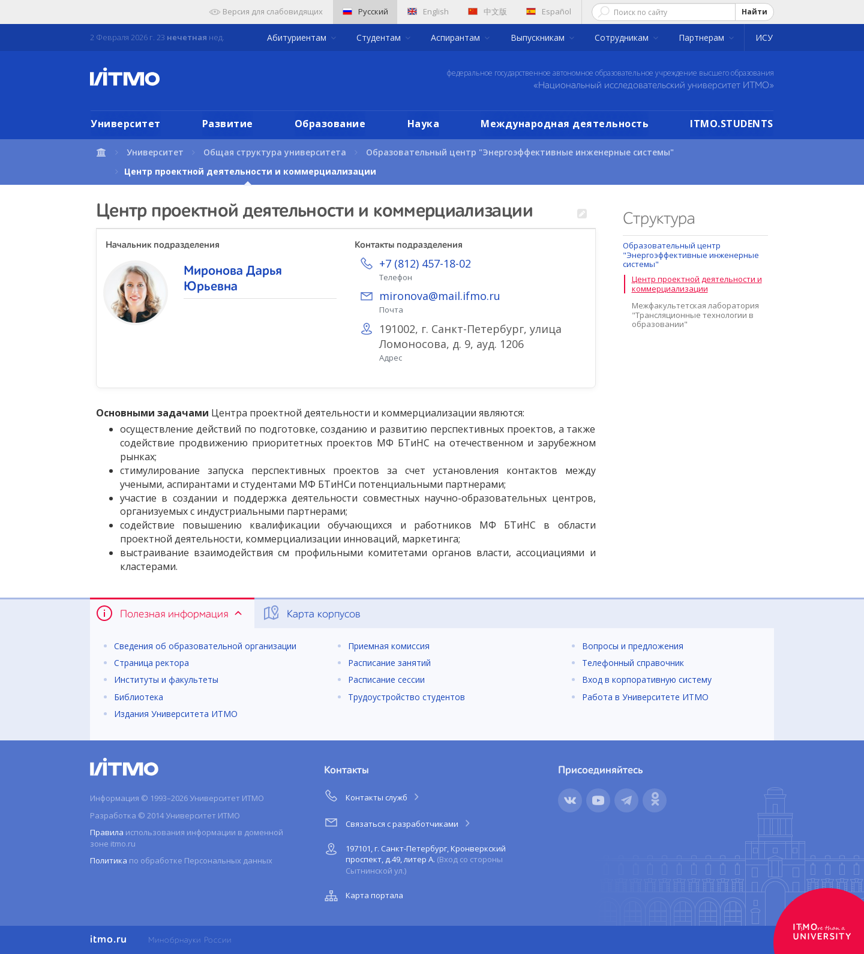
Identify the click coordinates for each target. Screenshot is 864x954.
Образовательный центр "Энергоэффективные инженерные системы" (520, 152)
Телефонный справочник (633, 662)
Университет (126, 123)
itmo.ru (108, 939)
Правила (107, 832)
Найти (754, 12)
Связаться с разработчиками (398, 822)
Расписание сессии (386, 679)
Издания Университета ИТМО (176, 713)
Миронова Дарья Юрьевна (233, 279)
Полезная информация (170, 613)
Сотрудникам (623, 37)
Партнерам (703, 37)
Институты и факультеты (166, 679)
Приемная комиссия (389, 646)
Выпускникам (539, 37)
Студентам (379, 37)
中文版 (487, 11)
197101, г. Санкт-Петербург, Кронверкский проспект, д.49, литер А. (414, 857)
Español (548, 11)
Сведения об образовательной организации (205, 646)
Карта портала (362, 895)
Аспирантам (456, 37)
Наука (423, 123)
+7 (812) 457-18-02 (425, 263)
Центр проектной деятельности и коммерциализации (697, 284)
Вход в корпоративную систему (647, 679)
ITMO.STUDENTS (731, 123)
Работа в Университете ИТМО (645, 697)
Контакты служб (373, 795)
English (428, 11)
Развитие (227, 123)
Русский (365, 11)
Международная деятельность (565, 123)
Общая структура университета (274, 152)
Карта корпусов (311, 613)
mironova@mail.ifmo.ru (439, 296)
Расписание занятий (389, 662)
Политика (108, 860)
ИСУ (764, 37)
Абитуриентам (298, 37)
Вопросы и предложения (632, 646)
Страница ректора (151, 662)
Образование (330, 123)
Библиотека (138, 697)
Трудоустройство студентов (406, 697)
